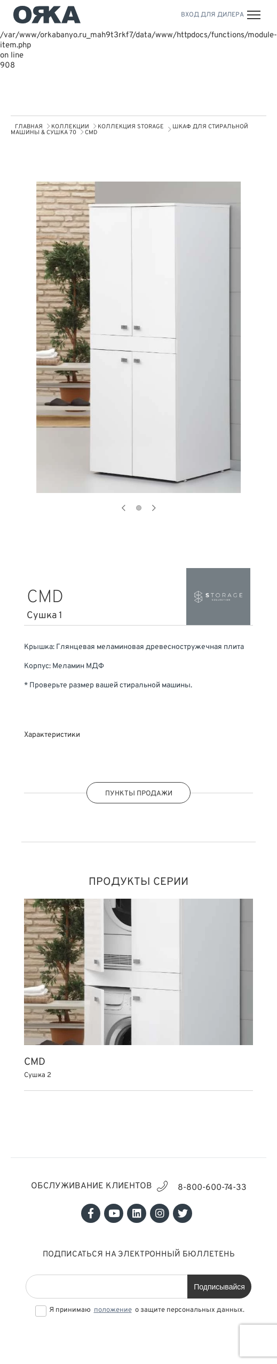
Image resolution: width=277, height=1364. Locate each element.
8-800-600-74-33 (212, 1187)
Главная (29, 126)
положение (113, 1310)
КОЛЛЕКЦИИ (70, 126)
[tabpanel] (138, 337)
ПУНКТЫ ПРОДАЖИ (138, 794)
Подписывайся (219, 1287)
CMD (91, 132)
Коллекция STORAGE (131, 126)
